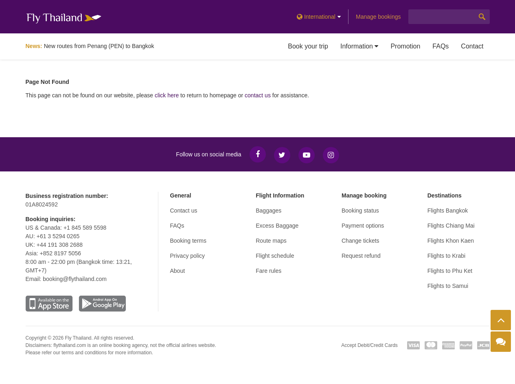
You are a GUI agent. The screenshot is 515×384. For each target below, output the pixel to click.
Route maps (271, 240)
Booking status (360, 210)
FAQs (440, 46)
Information (359, 46)
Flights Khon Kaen (450, 240)
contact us (258, 95)
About (177, 271)
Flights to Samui (447, 286)
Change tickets (360, 240)
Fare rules (268, 271)
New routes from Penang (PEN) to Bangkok (99, 46)
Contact (472, 46)
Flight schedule (275, 255)
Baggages (268, 210)
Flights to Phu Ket (450, 271)
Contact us (183, 210)
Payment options (363, 225)
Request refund (361, 255)
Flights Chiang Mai (451, 225)
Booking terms (188, 240)
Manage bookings (378, 16)
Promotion (405, 46)
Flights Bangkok (447, 210)
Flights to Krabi (446, 255)
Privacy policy (187, 255)
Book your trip (308, 46)
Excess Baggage (277, 225)
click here (167, 95)
